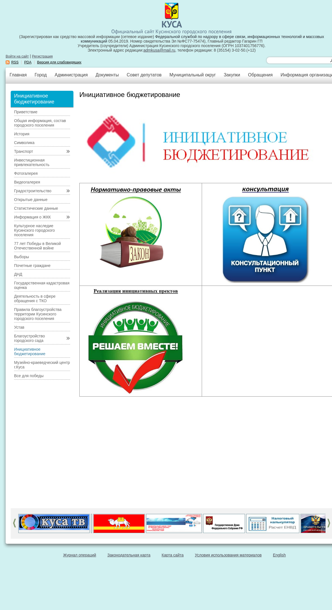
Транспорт (23, 151)
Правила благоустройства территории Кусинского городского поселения (38, 314)
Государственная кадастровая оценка (41, 285)
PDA (28, 62)
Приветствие (25, 112)
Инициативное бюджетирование (29, 351)
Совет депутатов (144, 74)
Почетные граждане (32, 265)
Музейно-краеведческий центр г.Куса (42, 364)
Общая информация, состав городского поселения (40, 122)
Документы (107, 74)
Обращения (260, 74)
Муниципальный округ (192, 74)
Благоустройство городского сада (29, 338)
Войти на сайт (17, 56)
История (21, 134)
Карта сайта (173, 555)
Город (41, 74)
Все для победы (29, 375)
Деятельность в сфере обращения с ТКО (34, 298)
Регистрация (42, 56)
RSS (15, 62)
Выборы (21, 257)
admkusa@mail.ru (159, 50)
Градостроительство (32, 191)
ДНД (18, 274)
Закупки (232, 74)
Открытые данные (31, 199)
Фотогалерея (26, 173)
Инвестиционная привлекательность (31, 162)
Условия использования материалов (228, 555)
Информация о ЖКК (32, 217)
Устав (19, 327)
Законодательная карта (129, 555)
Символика (24, 142)
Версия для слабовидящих (59, 62)
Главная (18, 74)
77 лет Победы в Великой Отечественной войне (37, 245)
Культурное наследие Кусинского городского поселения (34, 230)
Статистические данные (36, 208)
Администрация (71, 74)
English (279, 555)
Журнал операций (79, 555)
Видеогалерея (27, 182)
